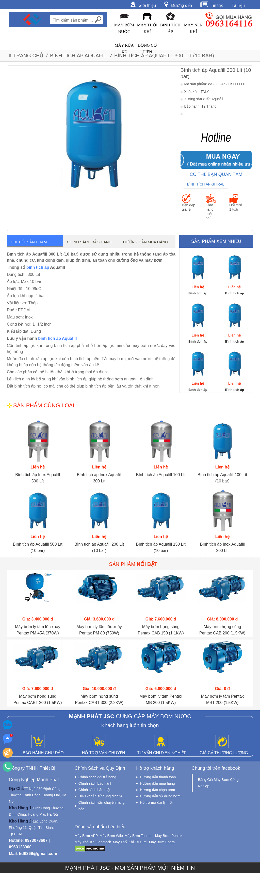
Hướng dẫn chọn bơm (157, 790)
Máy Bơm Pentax (169, 836)
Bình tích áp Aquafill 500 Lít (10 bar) (37, 547)
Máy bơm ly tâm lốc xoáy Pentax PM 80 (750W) (99, 630)
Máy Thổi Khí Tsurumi (130, 842)
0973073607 (36, 840)
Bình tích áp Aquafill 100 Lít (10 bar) (222, 478)
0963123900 (20, 847)
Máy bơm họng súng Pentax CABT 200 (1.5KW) (37, 699)
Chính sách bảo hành (95, 783)
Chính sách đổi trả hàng (97, 777)
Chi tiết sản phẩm (29, 242)
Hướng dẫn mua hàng (145, 242)
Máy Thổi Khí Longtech (93, 842)
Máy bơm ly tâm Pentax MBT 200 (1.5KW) (222, 699)
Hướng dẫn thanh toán (158, 777)
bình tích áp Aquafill (57, 338)
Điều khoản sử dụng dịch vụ (101, 796)
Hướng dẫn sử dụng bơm (160, 796)
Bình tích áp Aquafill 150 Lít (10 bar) (161, 547)
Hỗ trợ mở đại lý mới (156, 802)
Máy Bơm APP (86, 836)
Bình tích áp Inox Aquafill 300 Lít (99, 478)
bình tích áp (37, 267)
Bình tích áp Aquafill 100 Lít (161, 475)
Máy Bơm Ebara (162, 842)
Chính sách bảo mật (94, 790)
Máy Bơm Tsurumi (139, 836)
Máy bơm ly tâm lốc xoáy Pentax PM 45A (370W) (37, 630)
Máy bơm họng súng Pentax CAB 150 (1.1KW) (161, 630)
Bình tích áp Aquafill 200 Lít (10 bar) (99, 547)
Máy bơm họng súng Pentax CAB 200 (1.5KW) (222, 630)
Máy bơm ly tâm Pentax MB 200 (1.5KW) (160, 699)
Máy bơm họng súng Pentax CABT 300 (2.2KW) (99, 699)
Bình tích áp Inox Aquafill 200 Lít (222, 547)
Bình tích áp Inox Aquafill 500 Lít (37, 478)
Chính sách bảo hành (89, 242)
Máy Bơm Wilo (111, 836)
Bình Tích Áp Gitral (205, 184)
